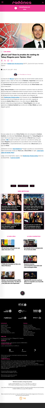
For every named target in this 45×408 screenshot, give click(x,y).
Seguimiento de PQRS (21, 366)
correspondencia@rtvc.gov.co (8, 363)
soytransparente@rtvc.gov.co (7, 376)
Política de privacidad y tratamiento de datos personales (14, 355)
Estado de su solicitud (28, 334)
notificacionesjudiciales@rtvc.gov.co (9, 372)
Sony (32, 185)
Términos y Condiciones (28, 335)
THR (7, 139)
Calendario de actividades (29, 327)
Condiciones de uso (5, 356)
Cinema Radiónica (23, 185)
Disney (4, 278)
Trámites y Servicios (27, 331)
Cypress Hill (27, 278)
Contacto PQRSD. (34, 363)
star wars (27, 204)
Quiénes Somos (4, 325)
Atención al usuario (27, 325)
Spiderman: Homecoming (15, 63)
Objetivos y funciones (6, 327)
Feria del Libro (28, 262)
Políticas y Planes (5, 330)
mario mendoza (6, 262)
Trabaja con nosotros (28, 326)
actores (4, 204)
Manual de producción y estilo (8, 332)
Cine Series (7, 51)
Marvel (14, 185)
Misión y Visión (4, 326)
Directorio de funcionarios (29, 332)
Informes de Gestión (5, 331)
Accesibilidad (4, 357)
